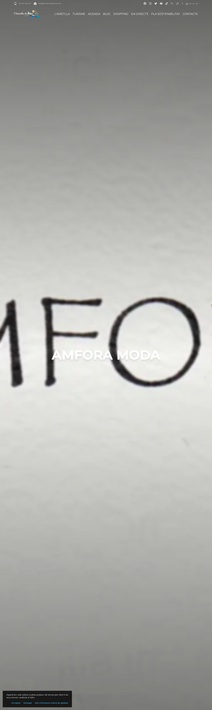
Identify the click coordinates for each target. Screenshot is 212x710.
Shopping (120, 14)
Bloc (107, 14)
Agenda (94, 14)
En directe (139, 14)
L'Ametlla (62, 14)
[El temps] (177, 3)
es (194, 4)
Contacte (190, 14)
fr (197, 4)
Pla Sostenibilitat (165, 14)
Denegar (27, 703)
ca (187, 4)
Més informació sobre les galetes (51, 703)
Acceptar (16, 703)
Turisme (78, 14)
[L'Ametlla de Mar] (26, 14)
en (190, 4)
